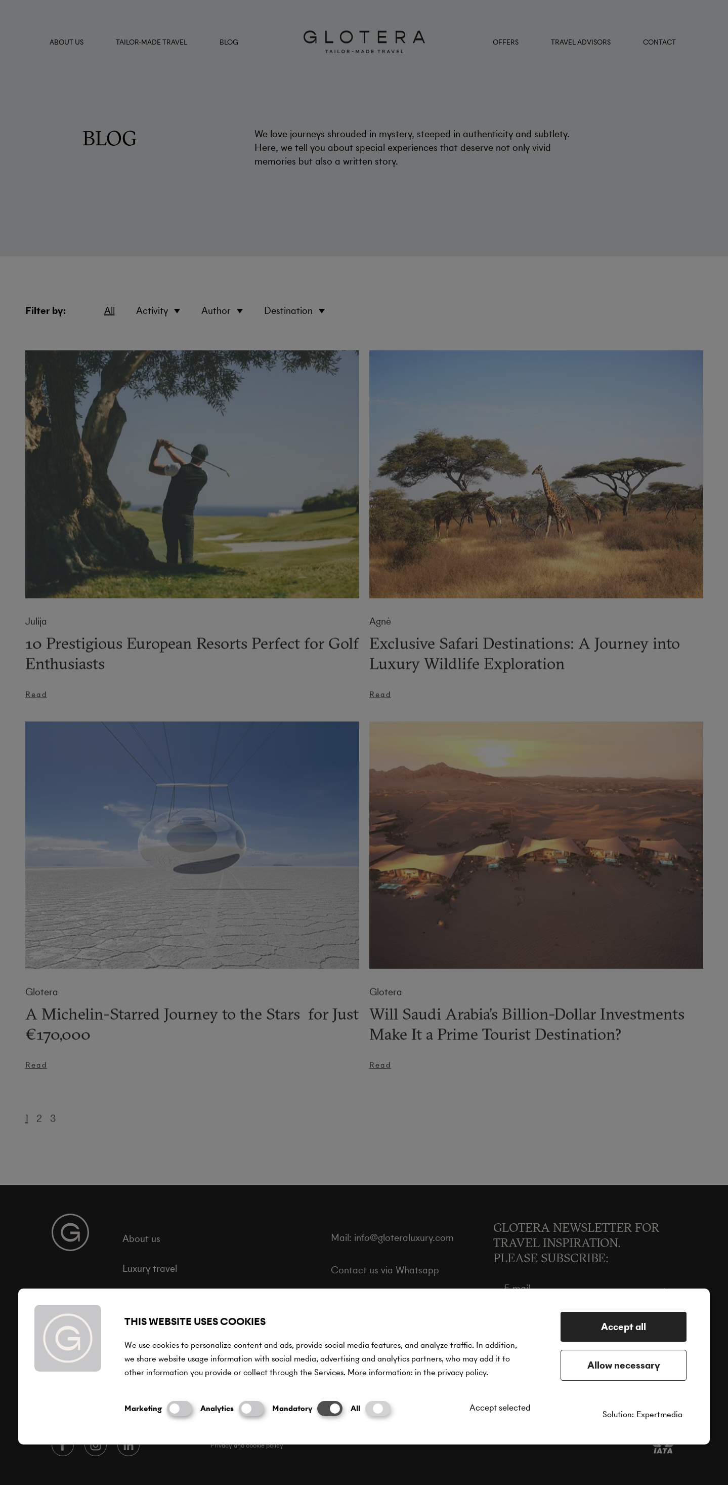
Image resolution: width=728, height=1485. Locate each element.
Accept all (623, 1327)
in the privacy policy (450, 1372)
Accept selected (499, 1407)
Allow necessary (623, 1365)
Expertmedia (659, 1414)
